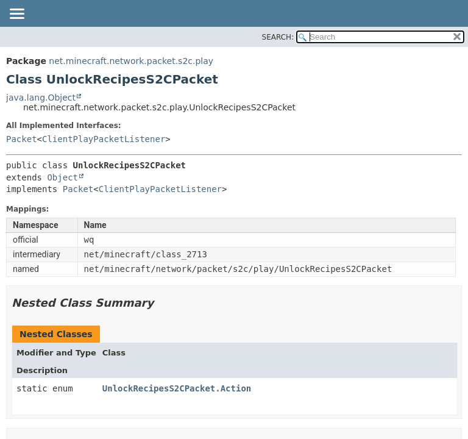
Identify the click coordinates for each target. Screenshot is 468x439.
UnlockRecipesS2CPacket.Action (176, 388)
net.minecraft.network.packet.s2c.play (131, 61)
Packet (21, 139)
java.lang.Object (41, 97)
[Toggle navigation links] (16, 14)
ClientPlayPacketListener (103, 139)
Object (62, 177)
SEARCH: (278, 37)
